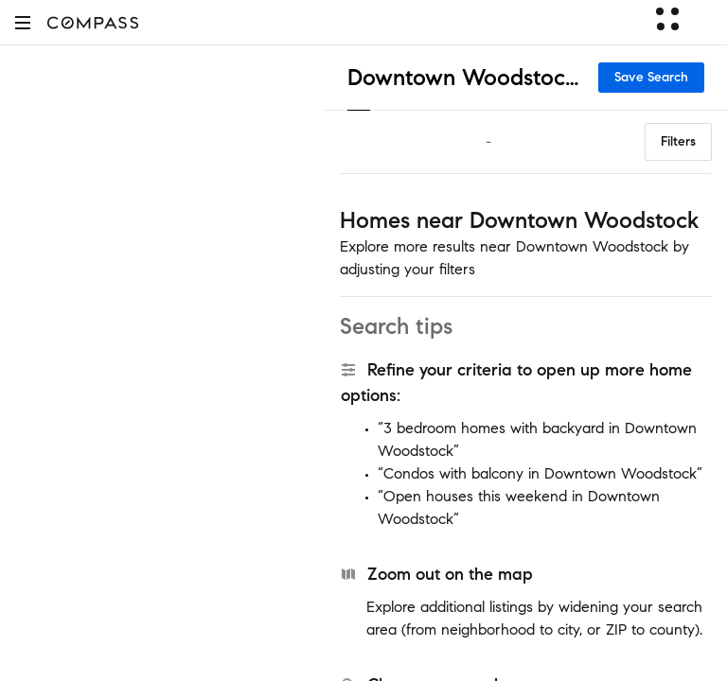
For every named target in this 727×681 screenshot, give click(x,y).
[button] (22, 22)
